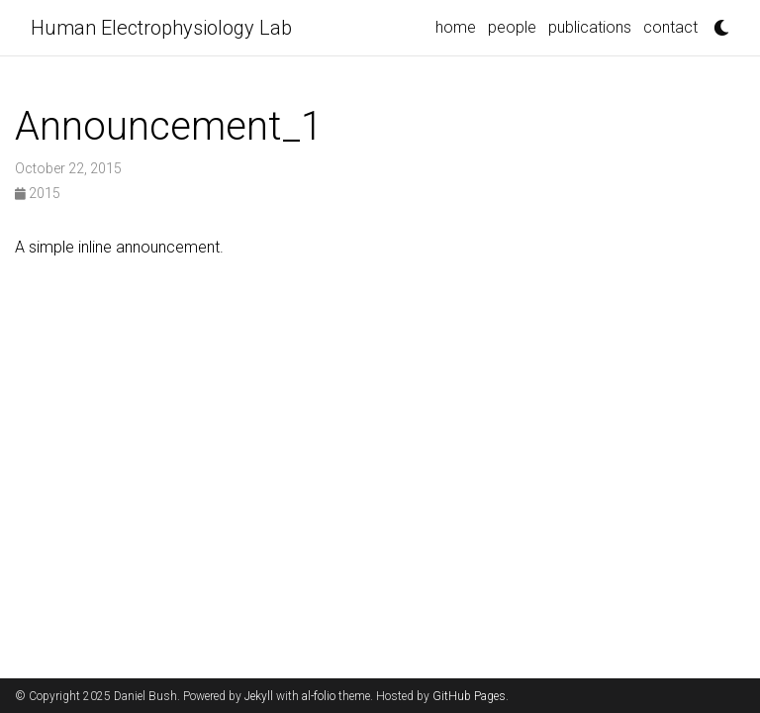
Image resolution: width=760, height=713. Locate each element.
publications (589, 27)
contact (670, 27)
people (512, 27)
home (455, 27)
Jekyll (258, 696)
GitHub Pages (469, 696)
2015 (37, 193)
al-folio (318, 696)
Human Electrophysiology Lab (161, 28)
